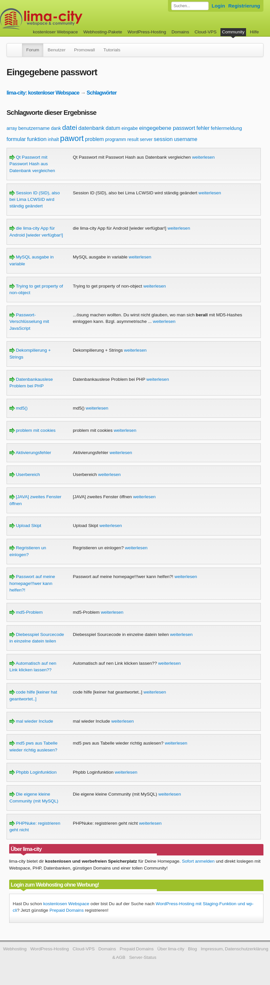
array (12, 128)
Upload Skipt (25, 525)
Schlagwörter (101, 93)
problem (94, 139)
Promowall (84, 49)
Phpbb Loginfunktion (33, 772)
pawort (72, 138)
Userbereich (25, 474)
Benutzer (56, 49)
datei (69, 127)
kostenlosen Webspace (66, 903)
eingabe (129, 128)
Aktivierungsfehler (30, 452)
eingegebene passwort (167, 128)
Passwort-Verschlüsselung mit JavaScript (29, 321)
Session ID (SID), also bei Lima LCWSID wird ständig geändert (35, 199)
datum (113, 128)
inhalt (53, 139)
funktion (37, 139)
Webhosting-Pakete (102, 31)
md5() (19, 408)
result (132, 139)
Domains (180, 31)
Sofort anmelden (198, 861)
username (185, 139)
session (163, 139)
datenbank (91, 128)
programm (115, 139)
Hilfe (254, 31)
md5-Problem (26, 612)
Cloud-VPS (206, 31)
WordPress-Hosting (147, 31)
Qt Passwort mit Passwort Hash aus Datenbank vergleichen (32, 164)
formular (16, 139)
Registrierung (244, 6)
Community (233, 31)
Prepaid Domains (67, 910)
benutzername (34, 128)
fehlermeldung (226, 128)
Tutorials (111, 49)
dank (56, 128)
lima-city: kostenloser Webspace (43, 93)
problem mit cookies (33, 430)
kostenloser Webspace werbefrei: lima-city (65, 18)
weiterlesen (203, 157)
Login (218, 6)
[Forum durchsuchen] (190, 6)
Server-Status (142, 957)
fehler (203, 128)
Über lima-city (170, 948)
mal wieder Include (31, 721)
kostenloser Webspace (55, 31)
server (146, 139)
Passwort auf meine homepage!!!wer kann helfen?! (32, 583)
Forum (32, 49)
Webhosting (15, 948)
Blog (192, 948)
